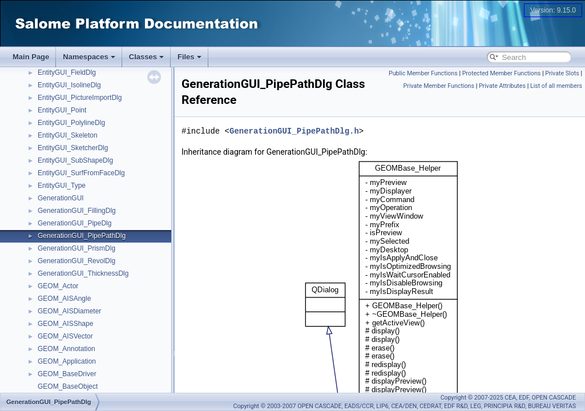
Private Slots (562, 73)
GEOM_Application (67, 361)
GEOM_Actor (58, 286)
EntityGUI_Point (62, 110)
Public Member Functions (423, 73)
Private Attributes (502, 86)
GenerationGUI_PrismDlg (76, 248)
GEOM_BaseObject (68, 386)
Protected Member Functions (501, 73)
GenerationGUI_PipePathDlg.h (294, 131)
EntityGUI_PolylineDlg (71, 123)
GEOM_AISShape (65, 324)
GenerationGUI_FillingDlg (77, 211)
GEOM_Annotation (66, 349)
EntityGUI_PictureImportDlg (80, 98)
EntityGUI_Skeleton (68, 135)
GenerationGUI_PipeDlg (74, 223)
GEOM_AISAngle (64, 299)
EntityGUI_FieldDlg (67, 72)
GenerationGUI (61, 198)
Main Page (31, 57)
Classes (146, 57)
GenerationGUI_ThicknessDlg (83, 273)
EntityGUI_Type (62, 186)
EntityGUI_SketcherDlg (73, 148)
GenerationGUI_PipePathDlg (82, 236)
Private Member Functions (439, 86)
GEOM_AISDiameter (69, 311)
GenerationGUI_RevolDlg (76, 261)
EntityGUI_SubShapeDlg (75, 160)
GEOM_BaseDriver (67, 374)
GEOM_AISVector (65, 336)
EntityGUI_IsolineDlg (69, 85)
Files (189, 57)
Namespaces (89, 57)
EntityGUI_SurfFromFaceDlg (81, 173)
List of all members (556, 86)
